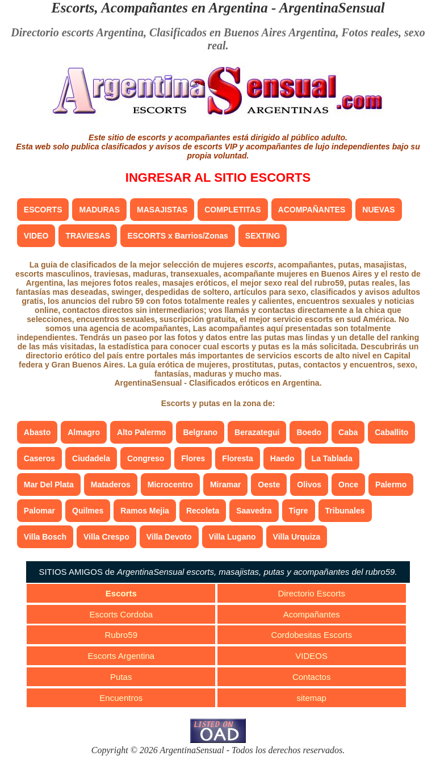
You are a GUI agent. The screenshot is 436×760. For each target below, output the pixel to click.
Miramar (225, 484)
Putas (121, 677)
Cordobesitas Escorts (311, 635)
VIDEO (36, 235)
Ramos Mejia (144, 510)
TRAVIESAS (87, 235)
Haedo (282, 458)
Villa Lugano (232, 536)
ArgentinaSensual (332, 7)
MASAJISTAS (162, 209)
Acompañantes (311, 614)
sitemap (311, 698)
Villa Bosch (45, 536)
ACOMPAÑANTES (312, 209)
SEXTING (262, 235)
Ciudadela (91, 458)
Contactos (311, 677)
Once (348, 484)
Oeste (269, 484)
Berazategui (256, 432)
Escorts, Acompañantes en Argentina (159, 7)
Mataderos (111, 484)
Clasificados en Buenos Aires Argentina (242, 32)
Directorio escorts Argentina (77, 32)
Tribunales (345, 510)
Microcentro (170, 484)
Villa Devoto (169, 536)
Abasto (37, 432)
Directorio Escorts (311, 593)
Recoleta (202, 510)
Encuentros (120, 698)
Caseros (39, 458)
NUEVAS (378, 209)
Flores (193, 458)
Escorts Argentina (121, 656)
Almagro (84, 432)
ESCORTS (43, 209)
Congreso (145, 458)
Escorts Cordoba (121, 614)
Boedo (308, 432)
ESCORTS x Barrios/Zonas (177, 235)
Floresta (237, 458)
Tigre (298, 510)
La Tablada (332, 458)
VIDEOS (311, 656)
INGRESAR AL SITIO (218, 177)
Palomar (39, 510)
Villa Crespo (106, 536)
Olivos (309, 484)
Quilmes (87, 510)
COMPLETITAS (232, 209)
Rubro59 (121, 635)
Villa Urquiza (297, 536)
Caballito (391, 432)
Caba (348, 432)
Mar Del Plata (49, 484)
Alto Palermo (141, 432)
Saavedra (253, 510)
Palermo (390, 484)
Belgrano (200, 432)
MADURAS (99, 209)
